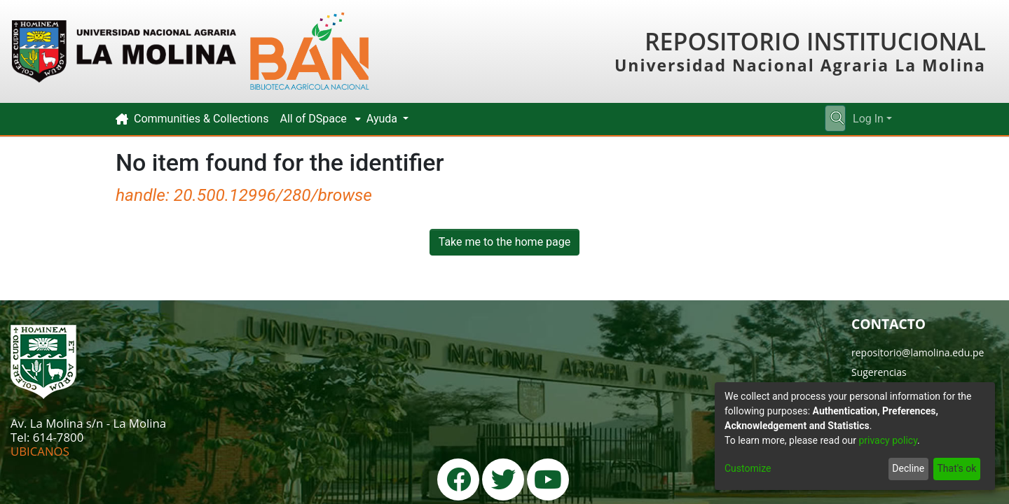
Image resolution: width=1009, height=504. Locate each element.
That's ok (956, 468)
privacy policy (887, 440)
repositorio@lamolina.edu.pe (917, 352)
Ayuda (383, 118)
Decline (908, 468)
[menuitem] (317, 119)
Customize (748, 468)
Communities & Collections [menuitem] (201, 118)
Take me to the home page (505, 241)
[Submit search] (837, 119)
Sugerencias (879, 372)
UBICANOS (40, 451)
